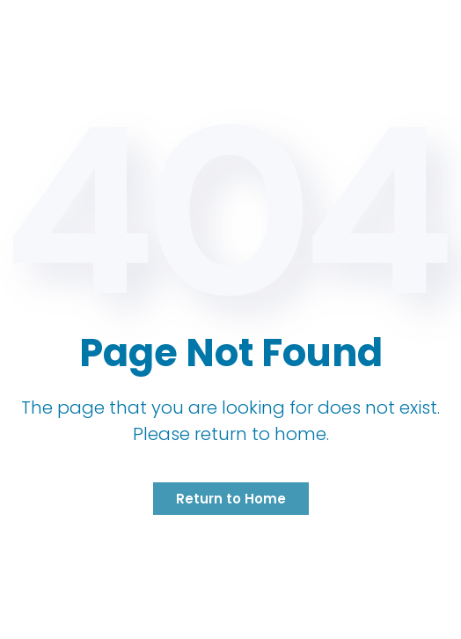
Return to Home (231, 498)
